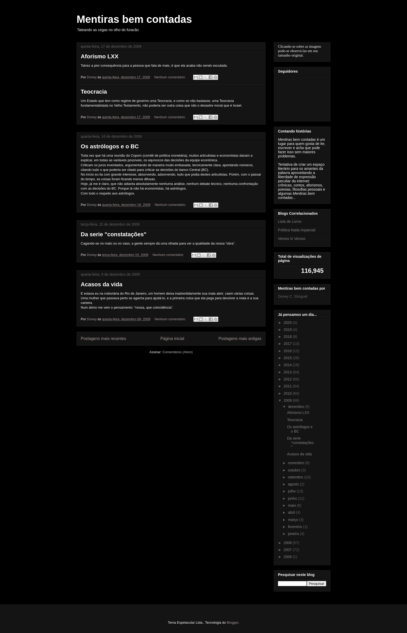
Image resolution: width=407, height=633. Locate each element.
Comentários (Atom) (177, 352)
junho (293, 498)
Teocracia (94, 91)
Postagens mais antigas (239, 338)
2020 (288, 323)
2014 (288, 365)
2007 (288, 550)
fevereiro (295, 527)
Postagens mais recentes (103, 338)
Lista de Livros (289, 221)
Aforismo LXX (99, 56)
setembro (296, 477)
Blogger (232, 622)
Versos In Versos (291, 238)
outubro (294, 470)
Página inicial (172, 338)
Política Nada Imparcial (296, 230)
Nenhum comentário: (170, 77)
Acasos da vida (101, 284)
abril (292, 512)
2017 (288, 344)
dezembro (296, 407)
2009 (288, 400)
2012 (288, 379)
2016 (288, 351)
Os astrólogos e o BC (110, 146)
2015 (288, 358)
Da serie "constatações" (113, 234)
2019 (288, 330)
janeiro (294, 534)
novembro (296, 463)
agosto (294, 484)
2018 (288, 337)
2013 (288, 372)
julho (292, 491)
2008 (288, 543)
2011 (288, 386)
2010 (288, 393)
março (293, 520)
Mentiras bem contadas (134, 19)
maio (292, 505)
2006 (288, 557)
